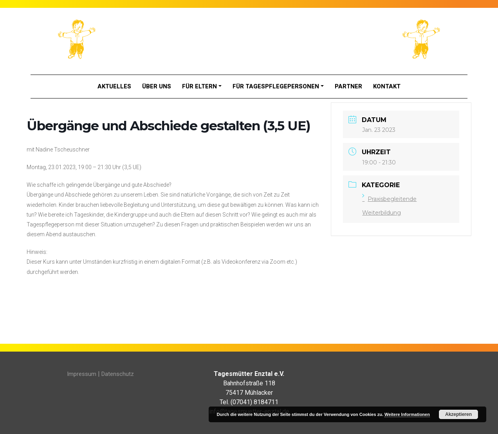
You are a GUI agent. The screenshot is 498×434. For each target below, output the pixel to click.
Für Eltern (199, 86)
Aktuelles (114, 86)
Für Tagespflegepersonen (276, 86)
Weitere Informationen (407, 414)
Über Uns (156, 86)
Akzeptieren (458, 414)
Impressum (81, 373)
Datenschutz (117, 373)
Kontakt (387, 86)
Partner (348, 86)
